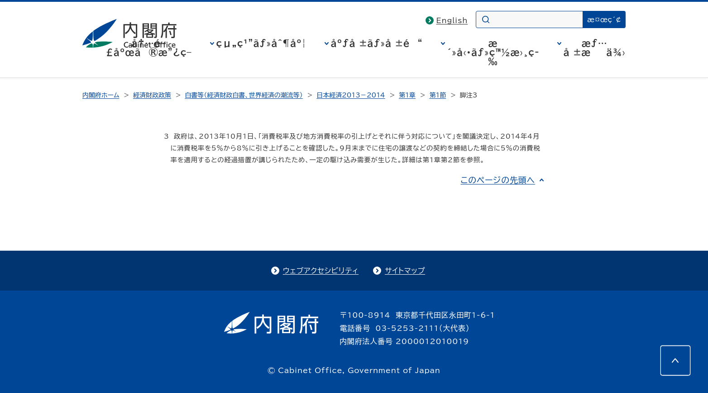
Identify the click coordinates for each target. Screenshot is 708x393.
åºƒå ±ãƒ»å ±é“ (377, 43)
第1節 (437, 95)
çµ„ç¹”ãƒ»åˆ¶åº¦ (261, 43)
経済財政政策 (152, 95)
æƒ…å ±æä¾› (595, 48)
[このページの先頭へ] (675, 360)
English (452, 20)
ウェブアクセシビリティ (321, 270)
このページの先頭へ (497, 180)
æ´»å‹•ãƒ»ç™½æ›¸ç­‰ (493, 52)
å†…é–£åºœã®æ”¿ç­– (149, 48)
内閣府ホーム (100, 95)
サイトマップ (405, 270)
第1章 (407, 95)
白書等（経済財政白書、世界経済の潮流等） (243, 95)
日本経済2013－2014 (350, 95)
